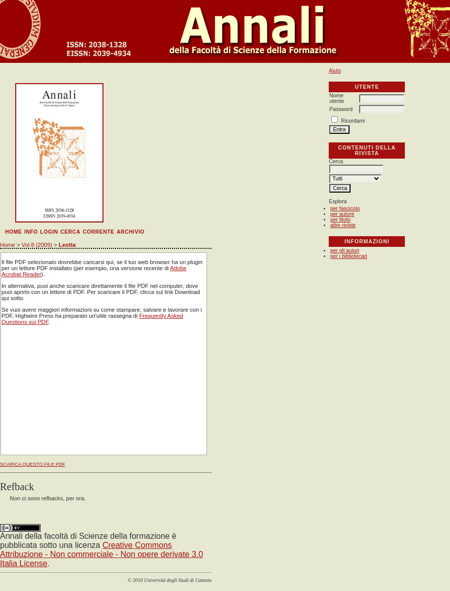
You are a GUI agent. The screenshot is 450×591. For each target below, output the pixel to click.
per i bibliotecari (348, 256)
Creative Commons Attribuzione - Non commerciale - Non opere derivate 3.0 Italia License (101, 554)
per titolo (340, 220)
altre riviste (343, 225)
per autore (342, 214)
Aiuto (335, 70)
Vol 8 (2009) (37, 245)
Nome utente (336, 98)
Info (31, 232)
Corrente (98, 232)
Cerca (70, 232)
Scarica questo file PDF (32, 464)
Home (13, 232)
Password (341, 109)
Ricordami (353, 121)
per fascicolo (345, 208)
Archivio (131, 232)
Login (49, 232)
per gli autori (344, 250)
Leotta (67, 245)
